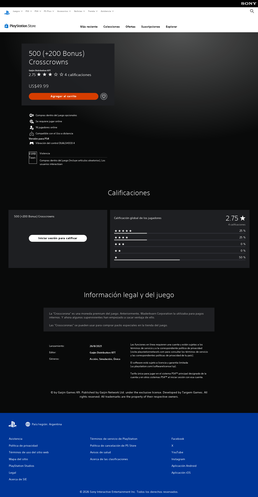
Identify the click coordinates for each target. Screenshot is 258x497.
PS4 (37, 11)
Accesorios (62, 11)
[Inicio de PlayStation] (7, 11)
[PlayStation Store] (21, 22)
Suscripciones (150, 23)
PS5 (27, 11)
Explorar (171, 23)
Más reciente (89, 23)
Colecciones (111, 23)
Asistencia (106, 11)
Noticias (78, 11)
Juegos (16, 11)
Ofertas (130, 23)
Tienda (91, 11)
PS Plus (48, 11)
